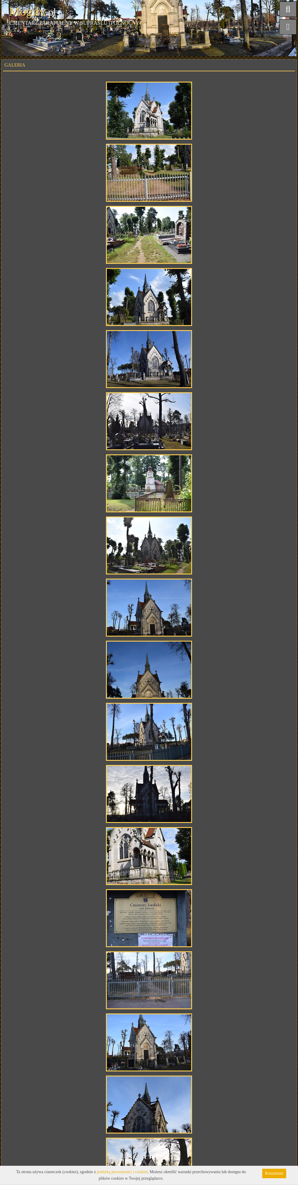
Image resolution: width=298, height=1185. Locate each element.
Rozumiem (274, 1173)
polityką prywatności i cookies (122, 1172)
